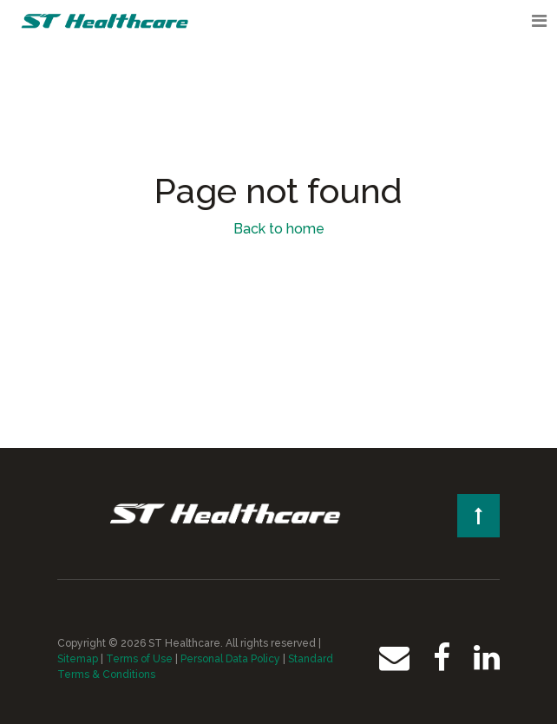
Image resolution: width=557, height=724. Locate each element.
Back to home (278, 228)
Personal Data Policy (230, 659)
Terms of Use (139, 659)
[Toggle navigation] (539, 21)
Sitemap (77, 659)
